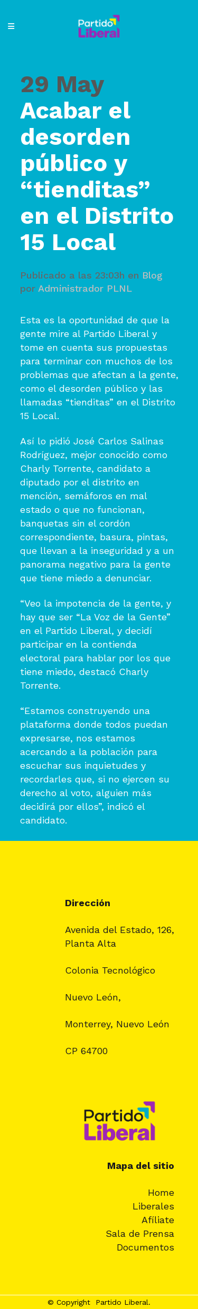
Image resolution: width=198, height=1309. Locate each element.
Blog (152, 275)
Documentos (145, 1247)
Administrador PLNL (85, 288)
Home (161, 1192)
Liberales (153, 1206)
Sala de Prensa (140, 1233)
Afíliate (158, 1219)
